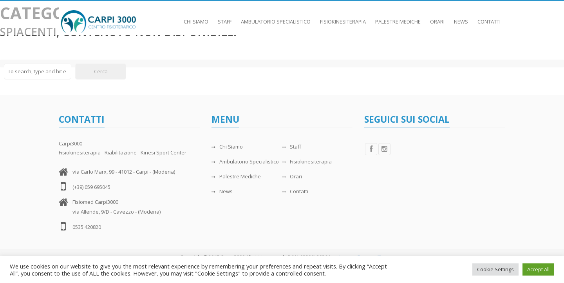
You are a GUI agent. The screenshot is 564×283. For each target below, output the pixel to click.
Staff (224, 17)
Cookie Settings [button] (495, 269)
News (461, 17)
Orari (437, 17)
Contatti (489, 17)
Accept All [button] (538, 269)
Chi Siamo (196, 17)
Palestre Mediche (398, 17)
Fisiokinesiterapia (343, 17)
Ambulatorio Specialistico (276, 17)
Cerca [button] (101, 71)
